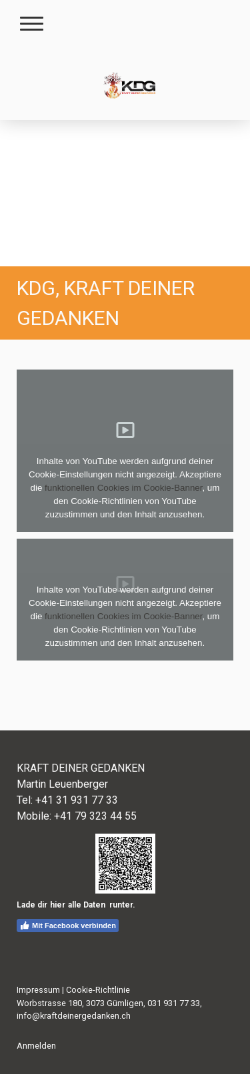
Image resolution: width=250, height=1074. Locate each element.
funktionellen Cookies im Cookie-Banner (123, 488)
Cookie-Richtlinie (98, 990)
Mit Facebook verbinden (67, 925)
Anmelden (36, 1046)
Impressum (38, 990)
